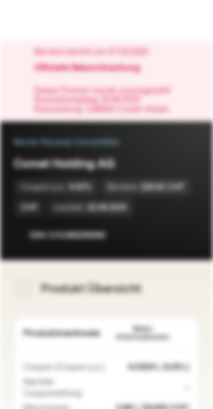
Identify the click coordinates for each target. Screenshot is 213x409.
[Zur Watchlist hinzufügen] (165, 235)
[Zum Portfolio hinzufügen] (188, 235)
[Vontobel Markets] (45, 20)
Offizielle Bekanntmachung (93, 68)
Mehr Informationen (153, 333)
